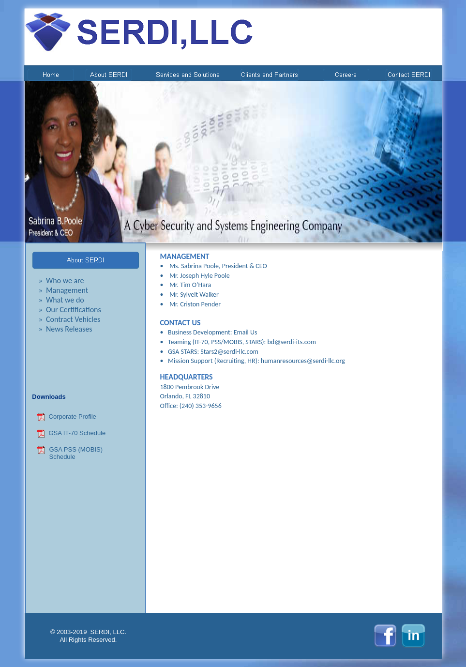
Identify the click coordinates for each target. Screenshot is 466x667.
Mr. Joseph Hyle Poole (199, 276)
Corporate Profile (72, 416)
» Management (64, 290)
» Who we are (61, 280)
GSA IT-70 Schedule (77, 433)
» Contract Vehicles (70, 319)
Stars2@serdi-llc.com (229, 352)
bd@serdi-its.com (292, 342)
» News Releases (65, 329)
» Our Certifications (70, 309)
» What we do (61, 299)
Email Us (245, 332)
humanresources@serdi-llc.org (303, 361)
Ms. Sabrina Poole (194, 266)
